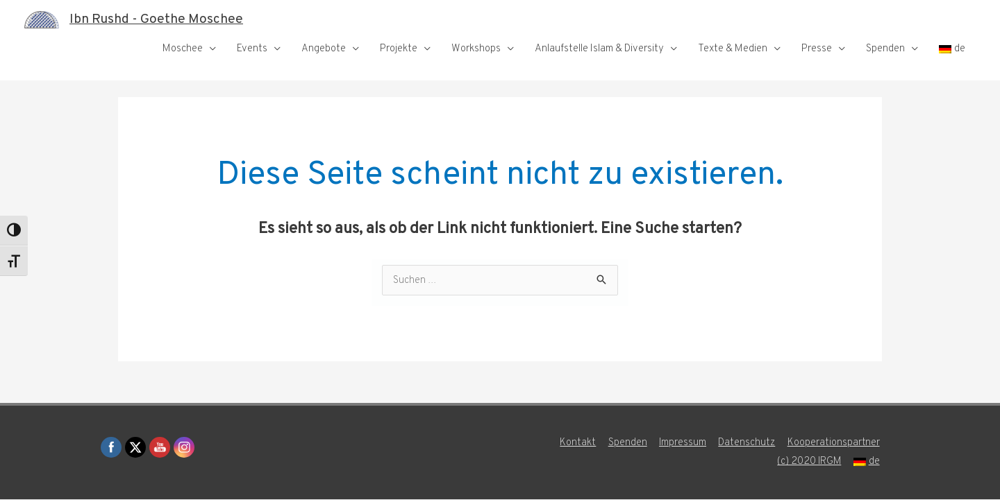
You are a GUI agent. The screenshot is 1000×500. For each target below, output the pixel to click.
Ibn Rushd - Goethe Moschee (160, 19)
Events (252, 48)
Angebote (323, 48)
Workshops (476, 48)
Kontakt (577, 443)
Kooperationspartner (836, 443)
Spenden (885, 48)
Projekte (398, 48)
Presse (816, 48)
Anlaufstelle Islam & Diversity (599, 48)
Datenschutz (748, 443)
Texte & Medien (732, 48)
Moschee (182, 48)
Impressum (683, 443)
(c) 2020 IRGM (810, 462)
